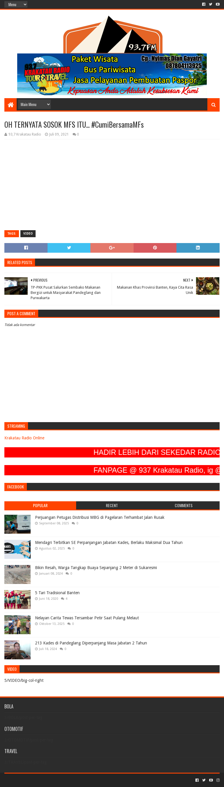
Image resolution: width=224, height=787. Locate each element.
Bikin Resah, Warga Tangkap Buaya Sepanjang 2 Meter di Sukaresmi (96, 567)
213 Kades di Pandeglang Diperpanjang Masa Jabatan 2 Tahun (91, 643)
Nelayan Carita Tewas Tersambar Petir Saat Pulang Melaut (87, 618)
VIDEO (28, 233)
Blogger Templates (70, 780)
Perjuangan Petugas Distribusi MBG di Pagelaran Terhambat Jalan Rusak (99, 517)
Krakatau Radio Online (24, 438)
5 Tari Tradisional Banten (57, 592)
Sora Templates (37, 780)
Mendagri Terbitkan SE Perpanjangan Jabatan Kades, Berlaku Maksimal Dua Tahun (109, 542)
